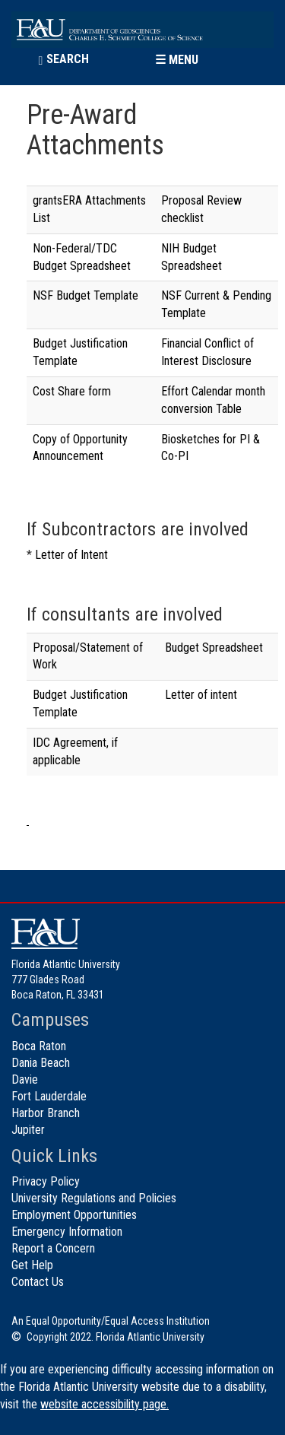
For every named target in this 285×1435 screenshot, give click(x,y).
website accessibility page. (104, 1404)
